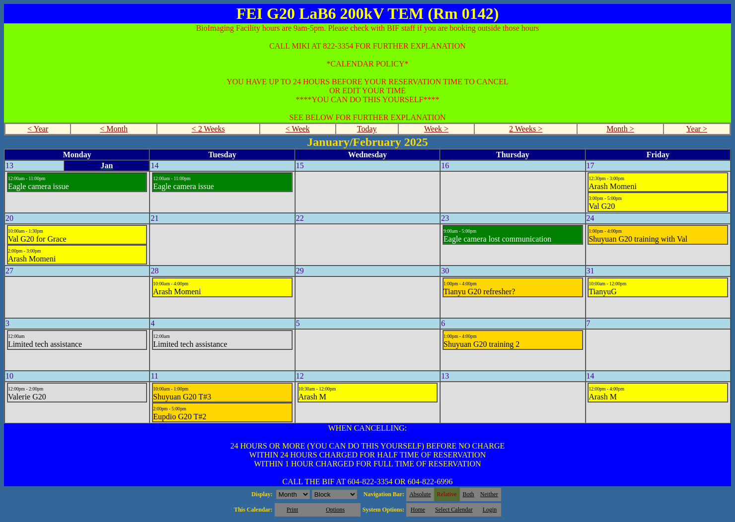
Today (367, 129)
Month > (620, 129)
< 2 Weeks (208, 129)
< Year (37, 129)
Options (335, 509)
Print (292, 509)
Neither (489, 494)
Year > (697, 129)
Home (418, 509)
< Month (114, 129)
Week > (436, 129)
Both (468, 494)
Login (490, 509)
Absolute (420, 494)
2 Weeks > (525, 129)
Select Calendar (454, 509)
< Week (298, 129)
